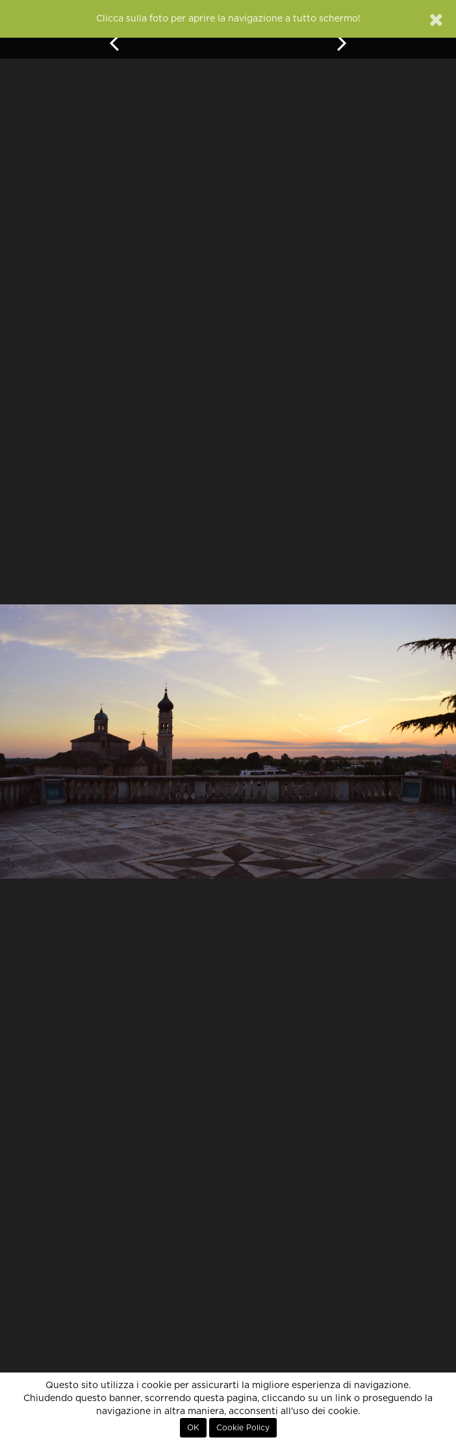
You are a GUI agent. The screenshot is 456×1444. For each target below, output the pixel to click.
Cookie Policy (243, 1428)
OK (193, 1428)
